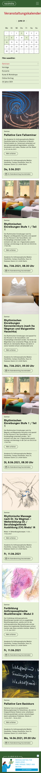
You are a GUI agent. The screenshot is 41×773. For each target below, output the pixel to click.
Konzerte (5, 71)
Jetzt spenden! (26, 769)
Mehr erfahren (11, 153)
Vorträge (5, 67)
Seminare (5, 64)
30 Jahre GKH (7, 82)
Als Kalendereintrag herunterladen (19, 174)
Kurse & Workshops (9, 74)
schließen (38, 756)
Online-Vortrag (7, 78)
